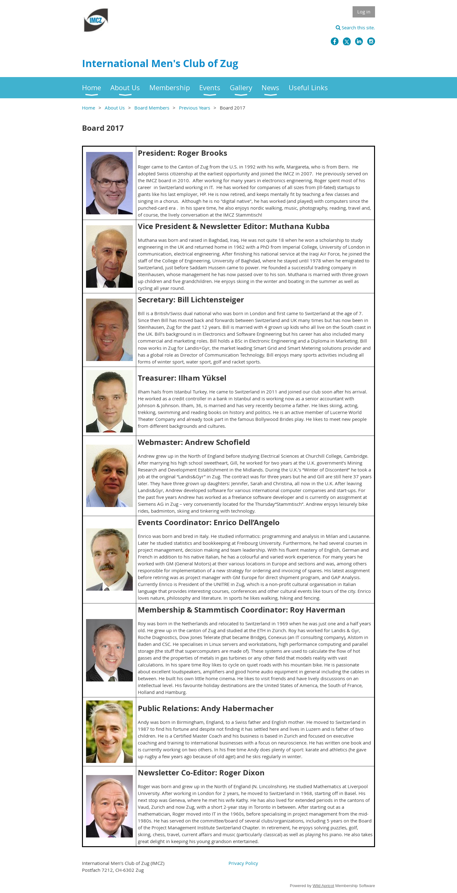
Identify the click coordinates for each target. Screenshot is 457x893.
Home (88, 108)
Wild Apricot (323, 885)
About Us (115, 108)
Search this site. (355, 27)
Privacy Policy (243, 863)
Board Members (151, 108)
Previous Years (194, 108)
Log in (363, 11)
